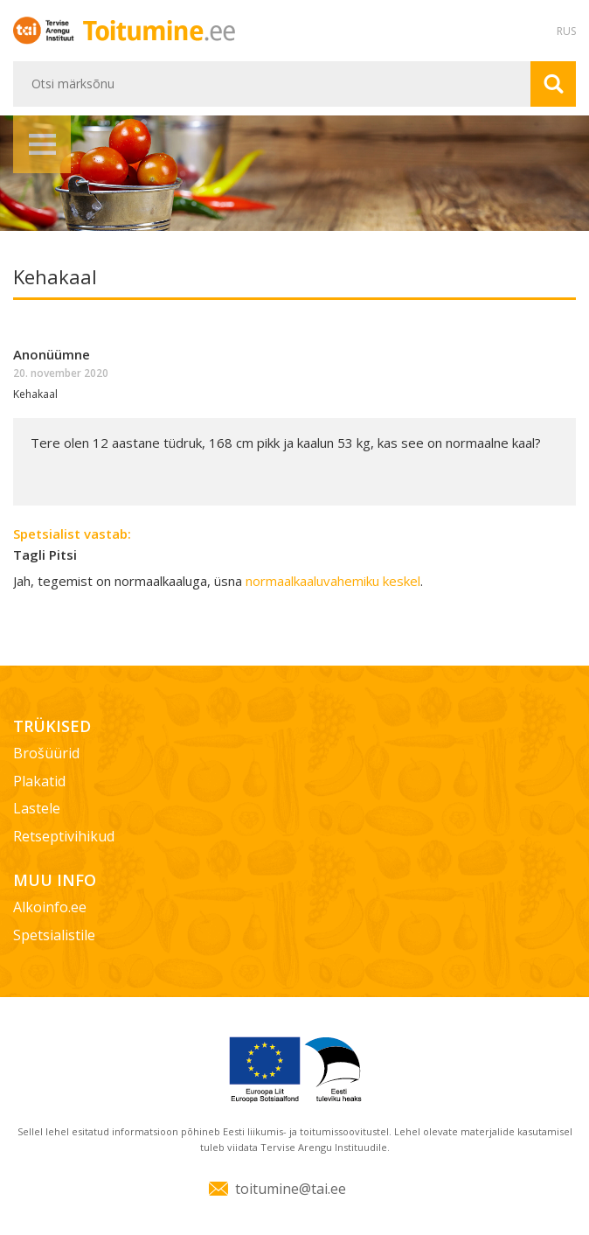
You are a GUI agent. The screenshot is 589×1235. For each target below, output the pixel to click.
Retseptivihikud (63, 836)
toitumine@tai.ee (290, 1189)
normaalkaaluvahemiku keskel (333, 581)
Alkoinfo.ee (50, 907)
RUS (566, 31)
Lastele (36, 808)
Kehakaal (35, 394)
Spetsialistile (54, 935)
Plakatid (39, 781)
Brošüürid (46, 753)
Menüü (42, 144)
